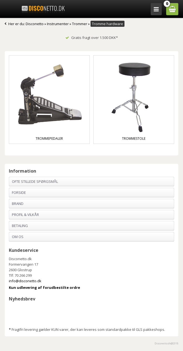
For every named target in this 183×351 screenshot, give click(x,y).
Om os (17, 236)
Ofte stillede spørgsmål (35, 181)
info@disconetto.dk (25, 280)
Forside (19, 192)
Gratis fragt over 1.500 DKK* (91, 37)
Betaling (20, 225)
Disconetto (35, 23)
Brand (17, 203)
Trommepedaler (49, 138)
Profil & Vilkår (25, 214)
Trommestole (133, 138)
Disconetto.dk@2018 (166, 343)
